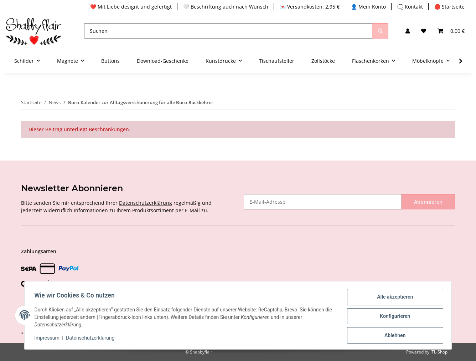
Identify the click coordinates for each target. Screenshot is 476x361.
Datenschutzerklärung (145, 202)
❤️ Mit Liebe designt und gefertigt (131, 6)
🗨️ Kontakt (410, 6)
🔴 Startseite (449, 6)
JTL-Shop (438, 352)
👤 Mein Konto (368, 6)
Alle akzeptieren (393, 298)
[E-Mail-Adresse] (323, 201)
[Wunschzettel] (423, 31)
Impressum (48, 339)
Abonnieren (428, 201)
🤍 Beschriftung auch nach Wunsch (225, 6)
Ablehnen (393, 336)
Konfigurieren (393, 317)
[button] (407, 31)
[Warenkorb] (451, 31)
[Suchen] (228, 31)
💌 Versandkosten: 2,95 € (310, 6)
